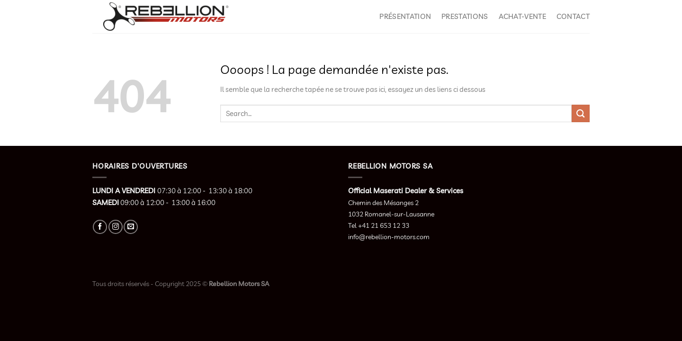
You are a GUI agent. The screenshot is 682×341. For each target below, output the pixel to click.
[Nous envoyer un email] (131, 227)
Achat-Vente (522, 16)
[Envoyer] (581, 113)
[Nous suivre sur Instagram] (115, 227)
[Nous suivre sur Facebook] (100, 227)
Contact (573, 16)
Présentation (405, 16)
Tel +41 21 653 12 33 (378, 225)
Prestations (464, 16)
